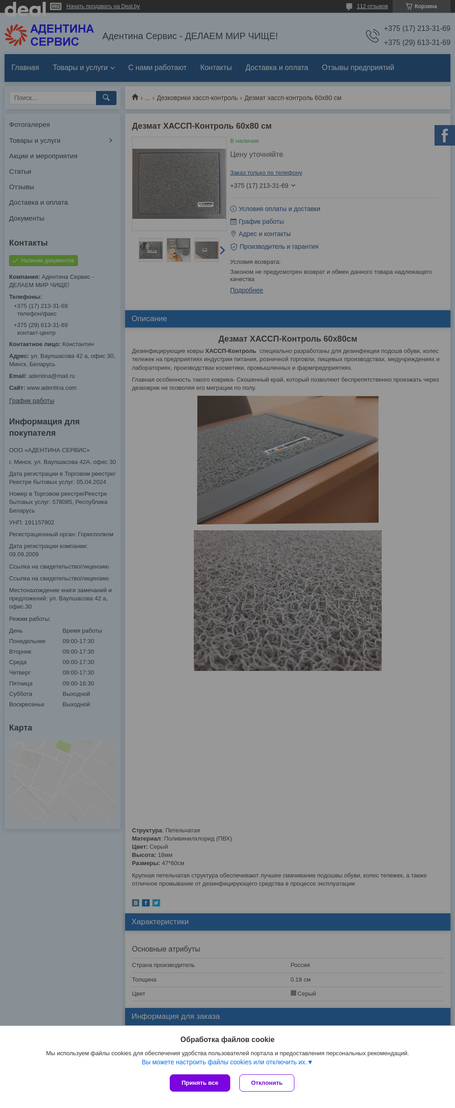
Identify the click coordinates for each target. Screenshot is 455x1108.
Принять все (200, 1082)
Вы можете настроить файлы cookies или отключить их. (224, 1062)
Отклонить (267, 1082)
